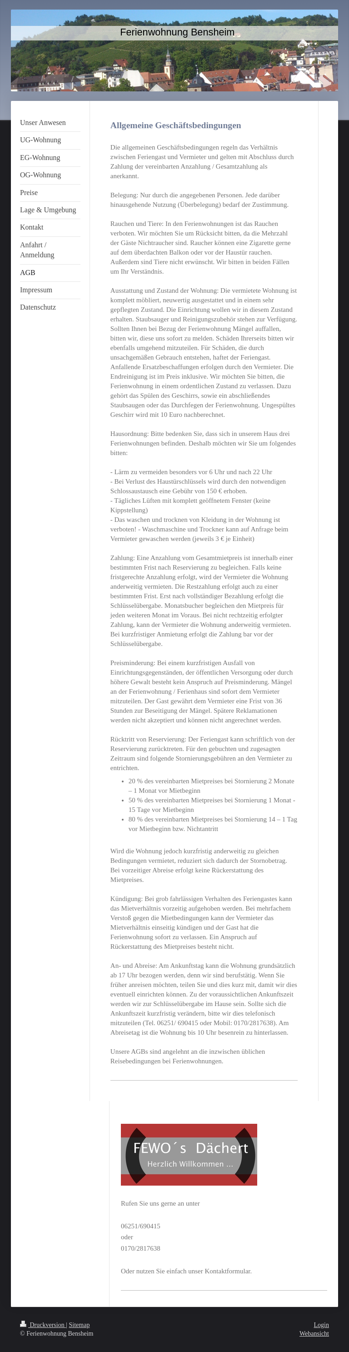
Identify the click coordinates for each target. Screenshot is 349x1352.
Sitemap (79, 1325)
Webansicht (314, 1333)
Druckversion (43, 1325)
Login (321, 1325)
